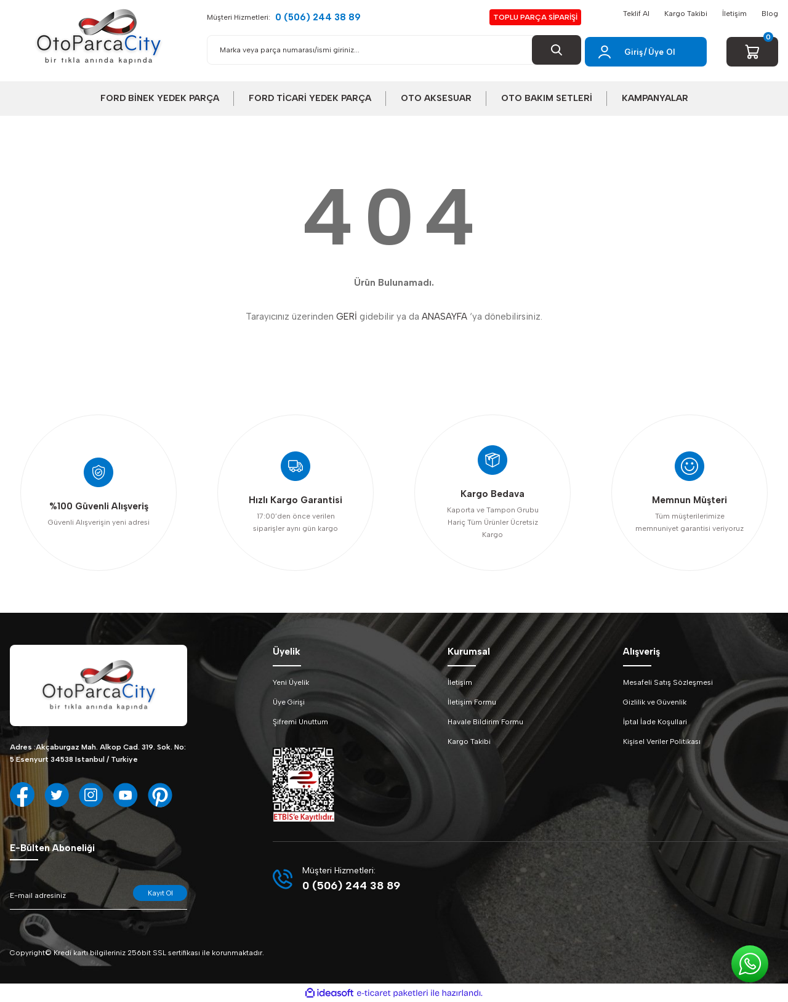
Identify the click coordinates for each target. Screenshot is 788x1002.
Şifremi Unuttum (300, 721)
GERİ (346, 316)
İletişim (734, 13)
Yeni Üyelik (291, 682)
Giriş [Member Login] (633, 52)
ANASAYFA (444, 316)
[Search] (394, 50)
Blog (770, 13)
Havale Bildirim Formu (485, 721)
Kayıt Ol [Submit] (160, 893)
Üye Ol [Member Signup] (661, 52)
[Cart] (752, 52)
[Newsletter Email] (98, 897)
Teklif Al (636, 13)
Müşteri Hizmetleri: (284, 17)
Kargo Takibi (685, 13)
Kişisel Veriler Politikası (662, 741)
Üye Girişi (289, 702)
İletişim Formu (472, 702)
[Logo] (98, 37)
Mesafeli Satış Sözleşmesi (668, 682)
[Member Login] (604, 52)
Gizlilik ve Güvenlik (654, 702)
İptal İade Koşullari (655, 721)
